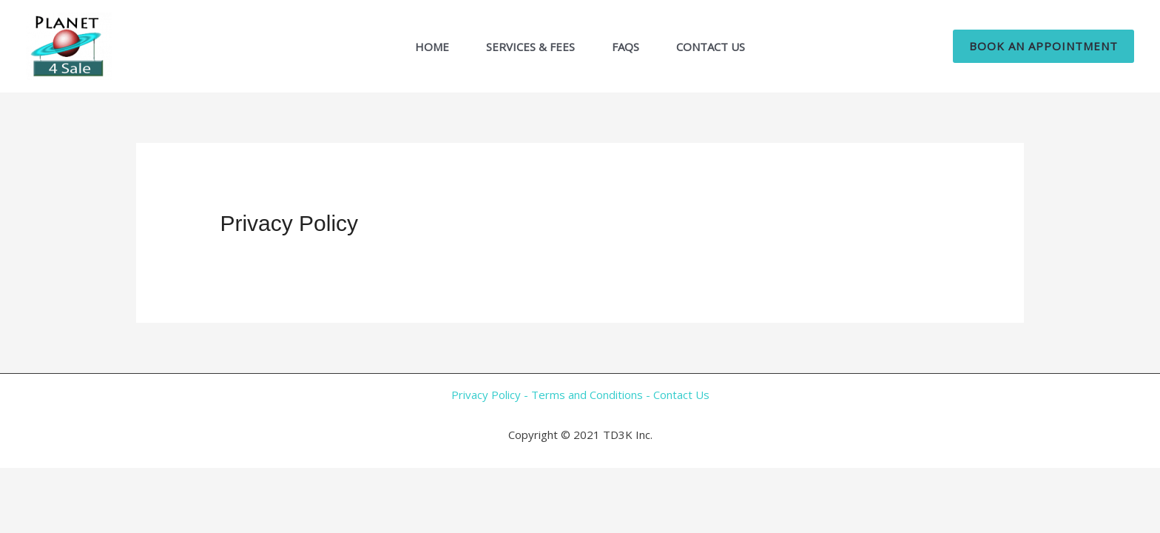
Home (432, 46)
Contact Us (710, 46)
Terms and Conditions (587, 394)
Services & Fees (530, 46)
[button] (1043, 46)
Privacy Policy (486, 394)
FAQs (625, 46)
